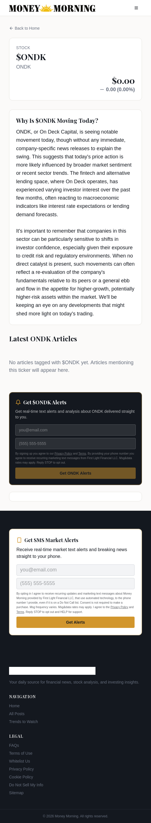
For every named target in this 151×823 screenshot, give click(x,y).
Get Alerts (75, 622)
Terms (82, 453)
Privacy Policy (63, 453)
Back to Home (24, 28)
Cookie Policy (21, 777)
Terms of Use (20, 753)
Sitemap (16, 793)
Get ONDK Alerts (76, 473)
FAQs (14, 745)
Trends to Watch (23, 721)
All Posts (16, 713)
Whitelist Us (19, 761)
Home (14, 706)
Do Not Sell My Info (26, 785)
